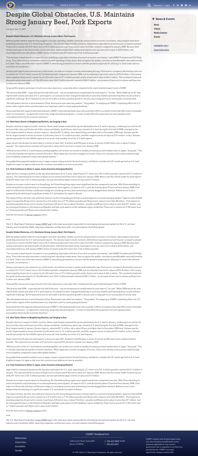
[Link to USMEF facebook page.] (174, 5)
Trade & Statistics (69, 5)
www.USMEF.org (43, 224)
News (156, 24)
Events (157, 36)
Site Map (18, 450)
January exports (33, 214)
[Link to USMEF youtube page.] (186, 5)
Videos (157, 28)
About (110, 5)
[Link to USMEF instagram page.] (182, 5)
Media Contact (160, 32)
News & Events (93, 5)
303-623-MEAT (113, 441)
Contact (124, 5)
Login (167, 5)
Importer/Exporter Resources (38, 5)
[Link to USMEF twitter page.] (178, 5)
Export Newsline (161, 50)
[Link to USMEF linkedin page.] (190, 5)
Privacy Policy (20, 442)
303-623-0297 (113, 444)
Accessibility (20, 446)
